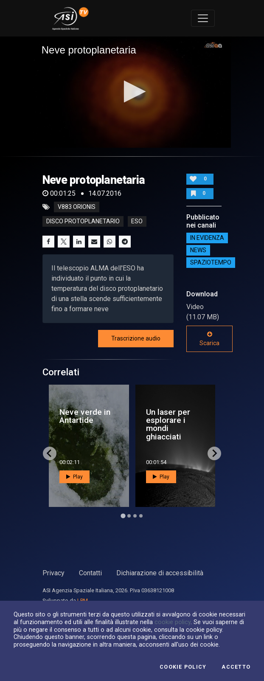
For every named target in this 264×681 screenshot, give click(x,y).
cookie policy (172, 622)
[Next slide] (214, 453)
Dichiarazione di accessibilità (159, 573)
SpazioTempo (210, 262)
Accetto (236, 667)
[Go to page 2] (129, 516)
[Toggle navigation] (203, 18)
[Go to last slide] (49, 453)
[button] (132, 91)
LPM (82, 600)
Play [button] (74, 477)
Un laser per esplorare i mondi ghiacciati (168, 424)
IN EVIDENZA (207, 237)
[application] (132, 92)
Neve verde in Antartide (84, 416)
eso (137, 221)
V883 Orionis (76, 207)
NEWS (198, 250)
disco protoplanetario (83, 221)
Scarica (209, 338)
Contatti (90, 573)
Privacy (53, 573)
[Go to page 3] (135, 516)
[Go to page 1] (123, 515)
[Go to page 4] (141, 516)
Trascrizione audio (135, 338)
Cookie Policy (183, 667)
